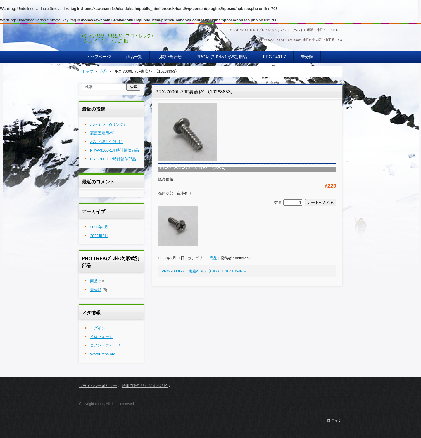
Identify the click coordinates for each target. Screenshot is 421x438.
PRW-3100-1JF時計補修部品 (114, 150)
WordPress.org (102, 354)
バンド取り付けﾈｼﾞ (106, 142)
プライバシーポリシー (98, 386)
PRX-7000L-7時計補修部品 (113, 159)
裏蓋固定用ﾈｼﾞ (102, 133)
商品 (213, 258)
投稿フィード (101, 337)
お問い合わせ (169, 56)
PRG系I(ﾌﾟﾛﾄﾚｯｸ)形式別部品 (222, 56)
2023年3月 (99, 227)
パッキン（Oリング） (108, 124)
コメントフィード (105, 345)
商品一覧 (134, 56)
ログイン (97, 328)
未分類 (307, 56)
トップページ (98, 56)
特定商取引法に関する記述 (145, 386)
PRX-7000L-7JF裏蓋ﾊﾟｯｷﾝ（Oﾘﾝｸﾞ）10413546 (204, 271)
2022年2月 (99, 236)
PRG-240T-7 (274, 56)
